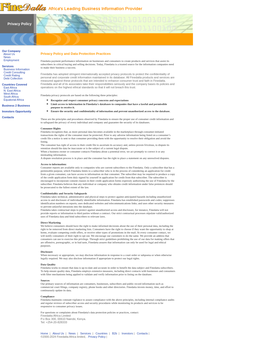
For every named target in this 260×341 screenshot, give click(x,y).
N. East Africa (12, 90)
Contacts (8, 117)
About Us (9, 54)
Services (7, 66)
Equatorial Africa (14, 99)
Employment (11, 60)
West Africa (11, 93)
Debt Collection (13, 78)
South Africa (11, 96)
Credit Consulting (14, 72)
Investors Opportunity (16, 111)
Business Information (17, 69)
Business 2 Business (16, 105)
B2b (114, 333)
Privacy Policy (96, 336)
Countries (101, 333)
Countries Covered (14, 84)
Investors (127, 333)
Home (44, 333)
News (7, 57)
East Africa (10, 87)
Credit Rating (12, 75)
